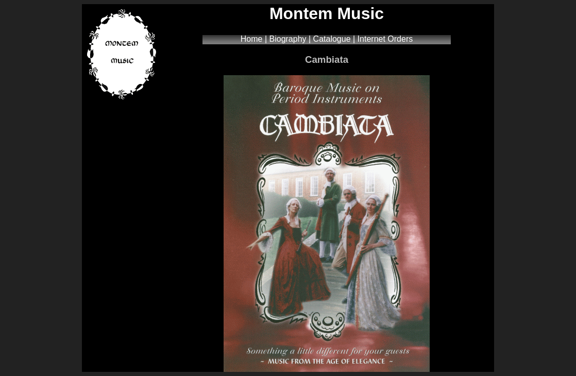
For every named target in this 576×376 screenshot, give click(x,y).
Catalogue (332, 39)
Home (252, 39)
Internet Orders (385, 39)
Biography (288, 39)
